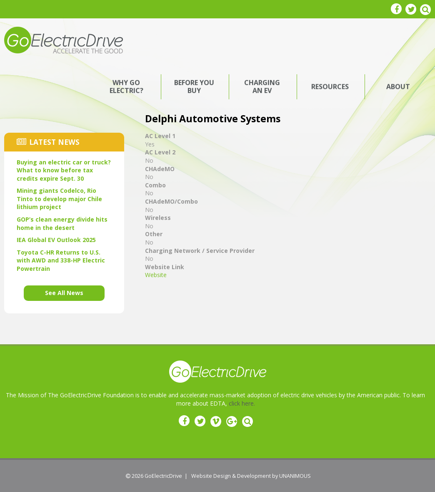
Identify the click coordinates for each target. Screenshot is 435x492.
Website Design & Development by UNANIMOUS (251, 475)
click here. (242, 403)
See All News (64, 293)
